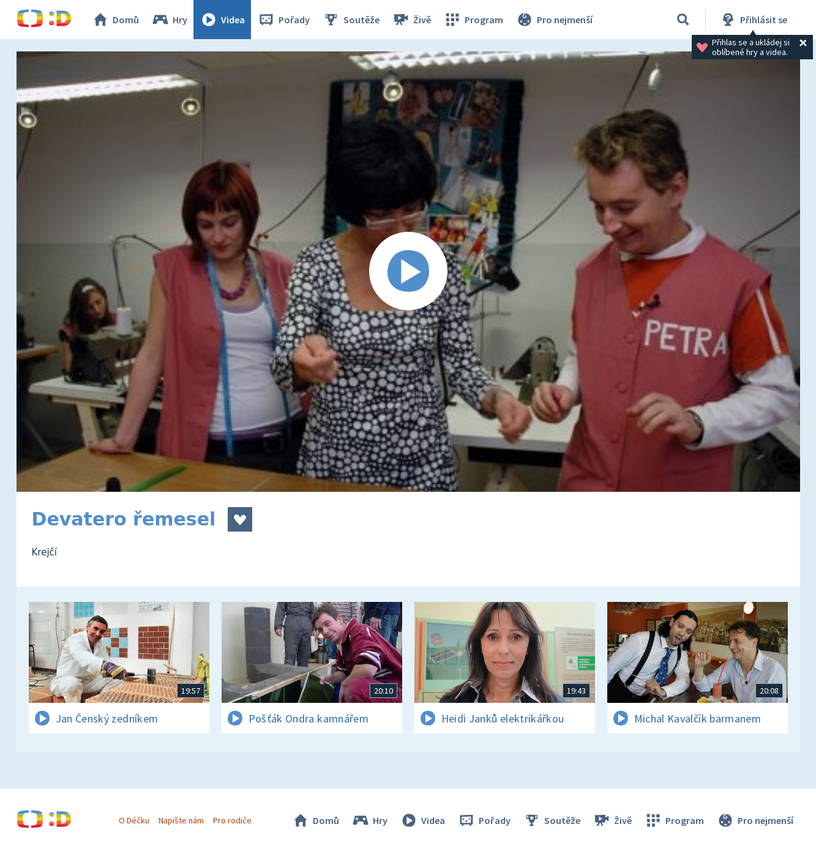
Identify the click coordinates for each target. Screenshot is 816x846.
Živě (411, 19)
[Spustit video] (408, 271)
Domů (115, 19)
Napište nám (181, 820)
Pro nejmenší (554, 19)
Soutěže (351, 19)
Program (473, 19)
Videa (222, 19)
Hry (169, 19)
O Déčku (134, 820)
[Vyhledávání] (683, 19)
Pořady (283, 19)
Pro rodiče (232, 820)
